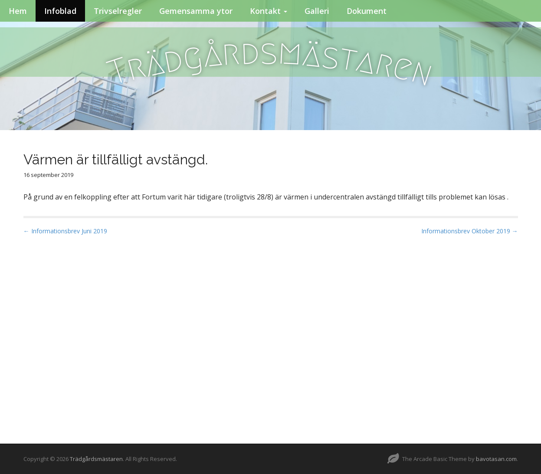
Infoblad (60, 11)
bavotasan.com (496, 459)
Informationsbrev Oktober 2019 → (469, 231)
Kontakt (268, 11)
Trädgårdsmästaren (96, 459)
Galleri (317, 11)
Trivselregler (118, 11)
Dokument (367, 11)
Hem (18, 11)
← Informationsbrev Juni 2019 (65, 231)
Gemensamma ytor (196, 11)
